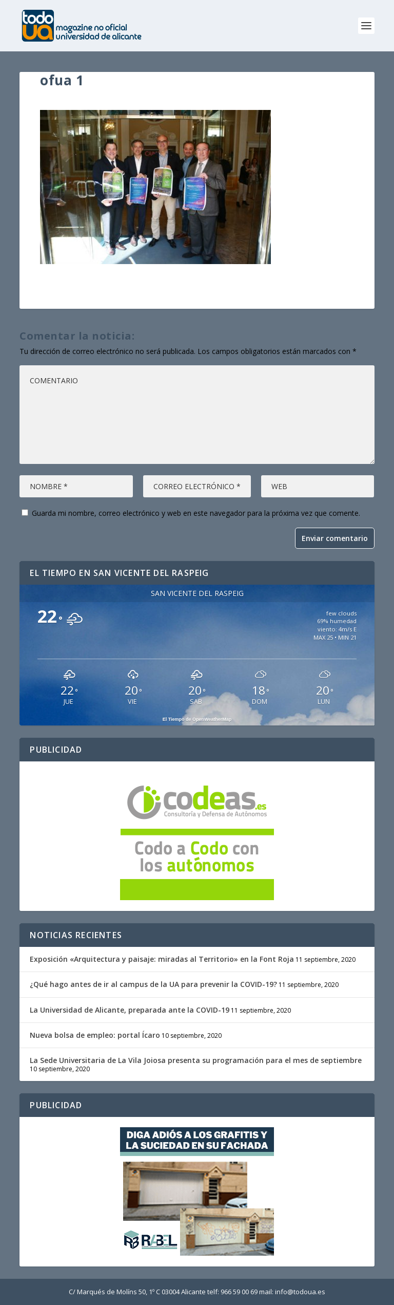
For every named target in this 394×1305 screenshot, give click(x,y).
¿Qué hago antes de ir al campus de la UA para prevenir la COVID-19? (153, 984)
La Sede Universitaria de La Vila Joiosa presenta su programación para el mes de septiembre (196, 1060)
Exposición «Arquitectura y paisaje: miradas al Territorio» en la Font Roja (162, 959)
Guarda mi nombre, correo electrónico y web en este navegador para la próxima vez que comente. (196, 513)
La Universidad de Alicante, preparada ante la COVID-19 (129, 1010)
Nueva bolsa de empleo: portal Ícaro (95, 1035)
